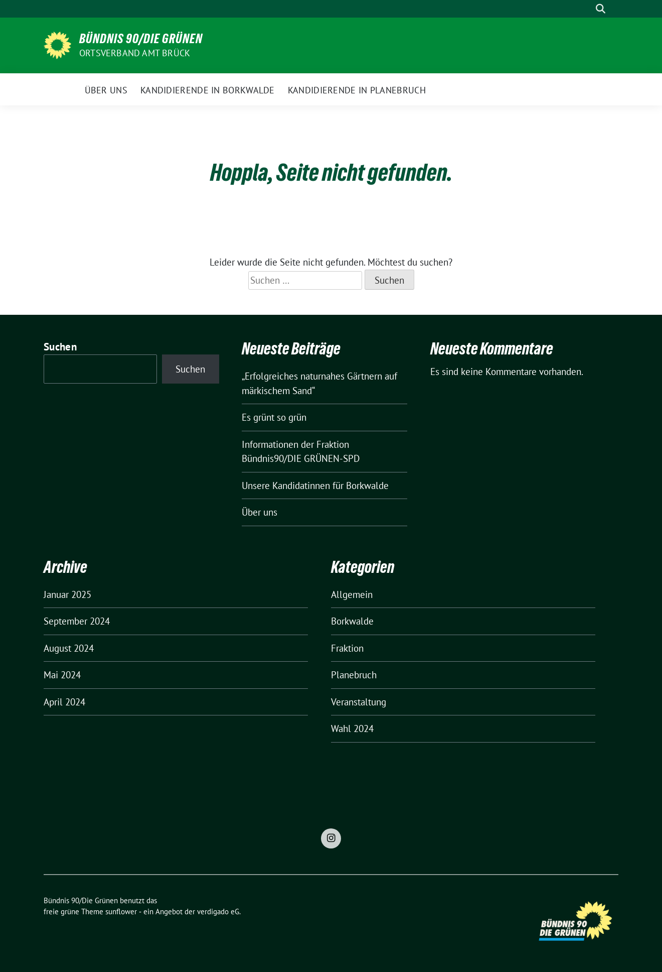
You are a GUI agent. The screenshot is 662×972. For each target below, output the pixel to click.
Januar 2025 (67, 594)
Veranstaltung (358, 702)
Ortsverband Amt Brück (134, 53)
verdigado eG (218, 911)
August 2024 (69, 648)
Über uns (259, 512)
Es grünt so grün (274, 417)
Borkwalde (352, 621)
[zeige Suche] (600, 9)
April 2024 (64, 702)
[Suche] (586, 9)
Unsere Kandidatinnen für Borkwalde (315, 485)
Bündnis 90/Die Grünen (141, 38)
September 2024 (77, 621)
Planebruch (354, 675)
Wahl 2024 (352, 728)
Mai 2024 (62, 675)
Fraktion (347, 648)
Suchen (60, 346)
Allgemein (352, 594)
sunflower (121, 911)
